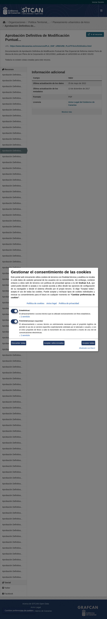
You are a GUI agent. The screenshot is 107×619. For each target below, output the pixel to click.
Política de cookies (35, 303)
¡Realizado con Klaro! (87, 348)
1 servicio (24, 316)
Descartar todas (18, 343)
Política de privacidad (69, 303)
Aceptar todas (88, 343)
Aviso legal (51, 303)
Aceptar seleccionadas (54, 343)
